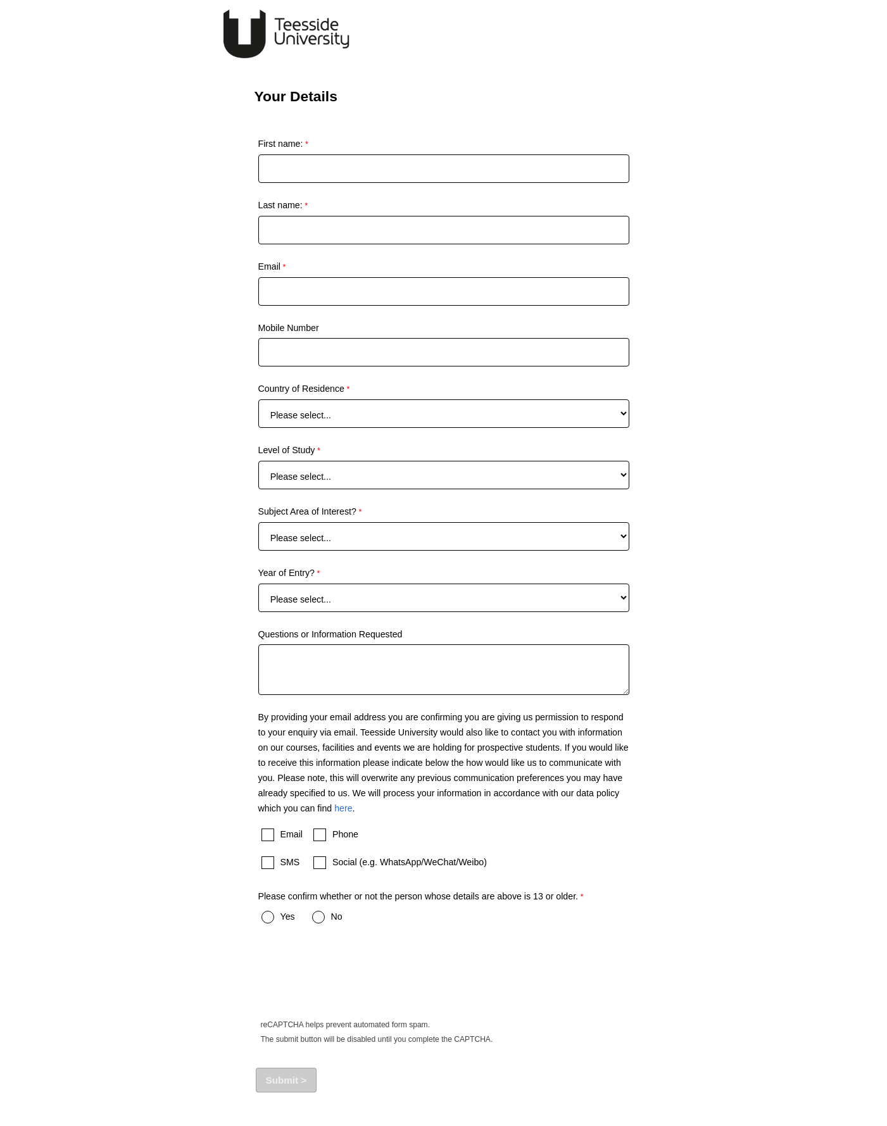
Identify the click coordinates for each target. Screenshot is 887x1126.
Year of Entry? (286, 573)
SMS (290, 862)
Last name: (280, 205)
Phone (345, 834)
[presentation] (353, 978)
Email (269, 266)
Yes (287, 916)
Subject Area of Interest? (307, 511)
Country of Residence (301, 389)
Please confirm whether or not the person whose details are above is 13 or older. (418, 896)
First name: (280, 144)
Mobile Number (288, 328)
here (343, 808)
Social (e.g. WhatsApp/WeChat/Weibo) (409, 862)
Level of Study (286, 450)
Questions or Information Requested (330, 634)
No (337, 916)
